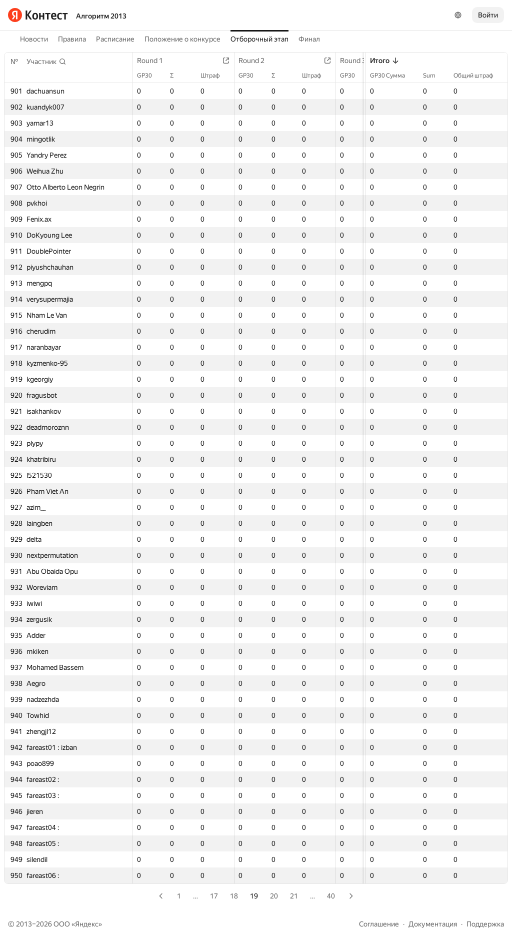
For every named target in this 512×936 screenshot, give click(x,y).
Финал (309, 39)
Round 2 (256, 61)
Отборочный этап (259, 39)
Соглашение (379, 924)
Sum (434, 76)
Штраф (215, 76)
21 (294, 896)
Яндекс (86, 924)
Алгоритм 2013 (101, 16)
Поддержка (485, 924)
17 (214, 896)
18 (234, 896)
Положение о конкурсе (182, 39)
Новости (34, 39)
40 (331, 896)
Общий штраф (479, 76)
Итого (385, 61)
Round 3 (358, 61)
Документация (432, 924)
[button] (46, 62)
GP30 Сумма (392, 76)
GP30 (149, 76)
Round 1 (155, 61)
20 (274, 896)
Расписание (115, 39)
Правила (72, 39)
